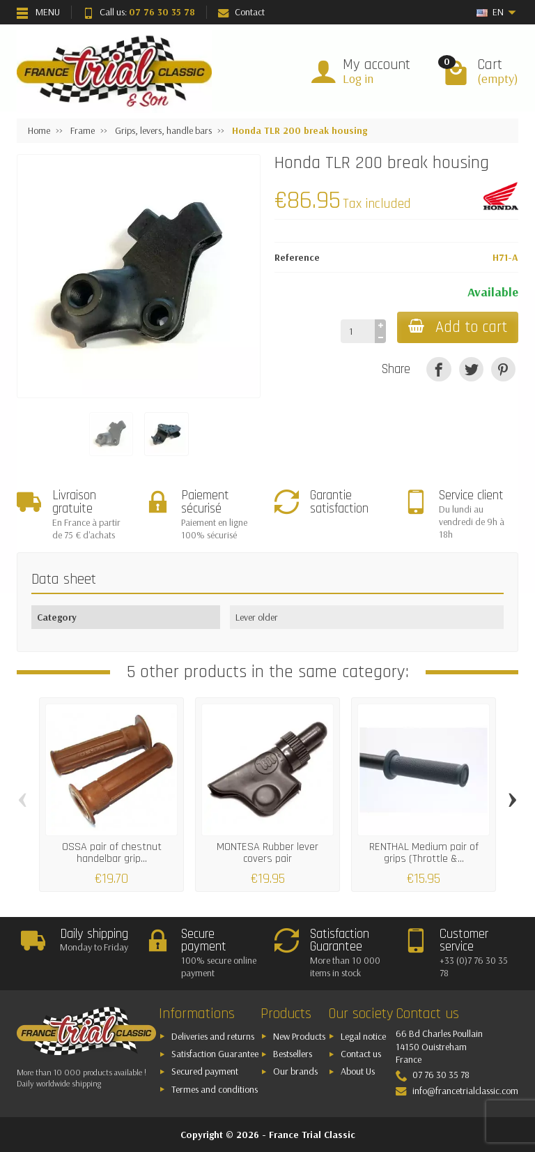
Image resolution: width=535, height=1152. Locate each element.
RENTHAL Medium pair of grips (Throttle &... (424, 852)
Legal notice (363, 1036)
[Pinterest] (503, 369)
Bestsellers (292, 1053)
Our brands (295, 1071)
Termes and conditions (214, 1089)
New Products (299, 1036)
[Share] (438, 369)
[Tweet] (471, 369)
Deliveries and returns (212, 1036)
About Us (358, 1071)
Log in (358, 78)
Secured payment (204, 1071)
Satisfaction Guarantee (214, 1053)
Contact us (361, 1053)
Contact (241, 12)
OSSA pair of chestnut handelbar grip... (112, 852)
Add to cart (457, 327)
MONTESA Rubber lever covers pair (267, 852)
